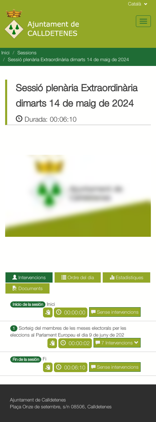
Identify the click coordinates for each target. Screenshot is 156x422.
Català (137, 3)
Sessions (27, 52)
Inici (5, 52)
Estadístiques (126, 277)
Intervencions (29, 277)
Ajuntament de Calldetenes (38, 400)
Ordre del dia (77, 277)
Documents (27, 288)
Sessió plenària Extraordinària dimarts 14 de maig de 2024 (68, 59)
